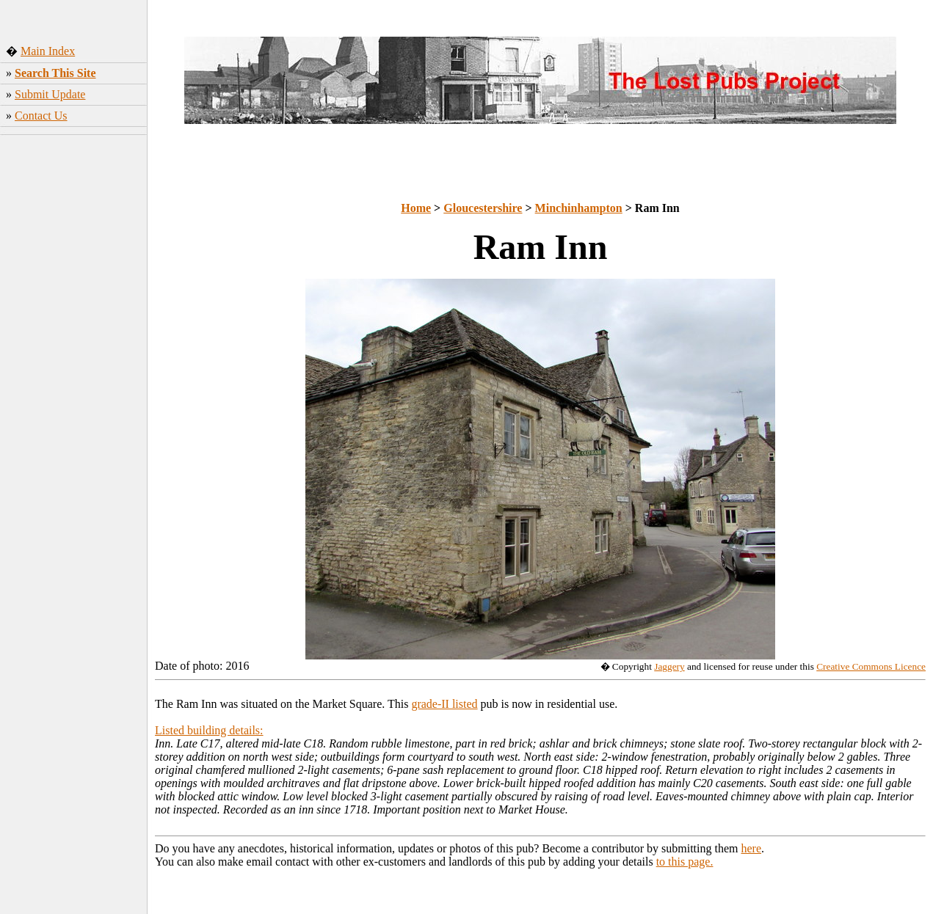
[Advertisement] (74, 370)
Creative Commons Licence (871, 666)
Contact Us (41, 115)
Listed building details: (209, 730)
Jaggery (669, 666)
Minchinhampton (578, 208)
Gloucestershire (482, 208)
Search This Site (55, 73)
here (751, 848)
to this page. (685, 861)
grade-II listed (444, 704)
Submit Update (50, 94)
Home (416, 208)
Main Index (48, 51)
